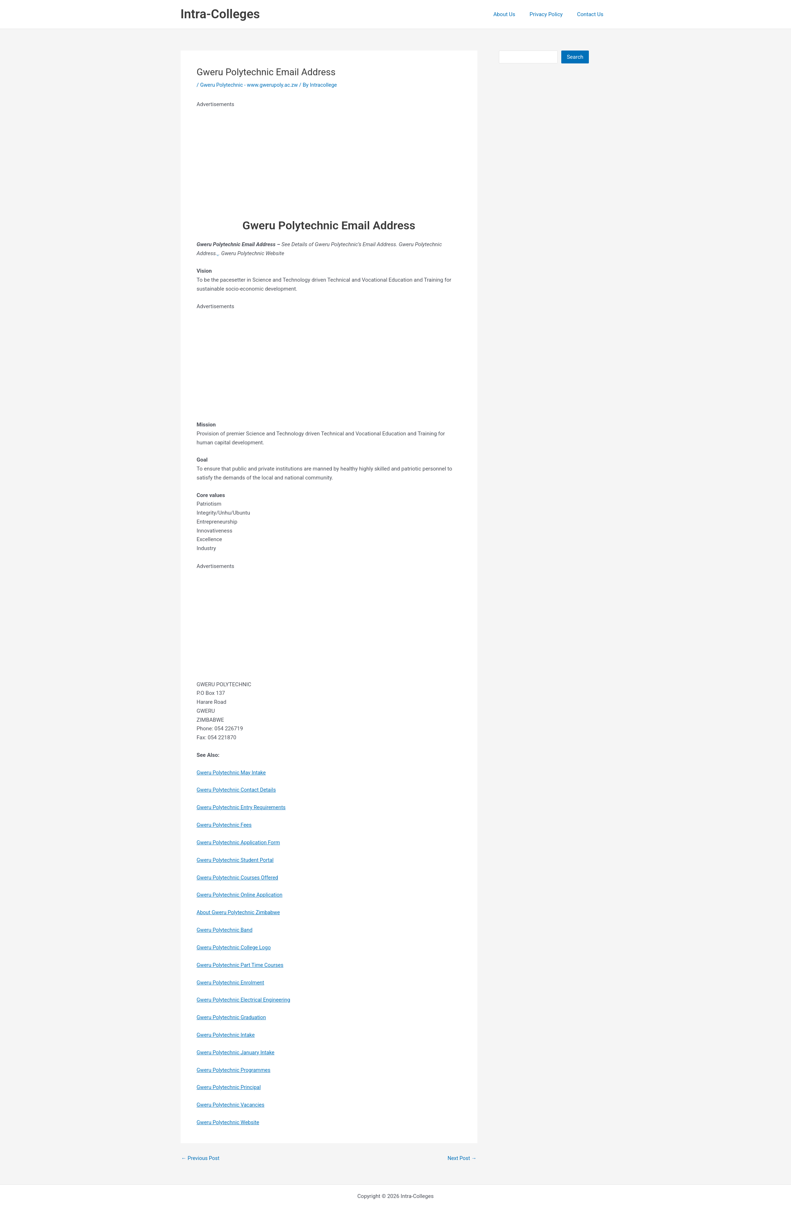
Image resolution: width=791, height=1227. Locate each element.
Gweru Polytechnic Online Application (241, 895)
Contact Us (592, 14)
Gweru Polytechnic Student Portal (237, 859)
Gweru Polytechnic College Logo (235, 947)
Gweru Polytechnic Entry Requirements (243, 807)
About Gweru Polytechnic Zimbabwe (240, 912)
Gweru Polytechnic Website (229, 1121)
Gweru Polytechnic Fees (225, 825)
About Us (513, 14)
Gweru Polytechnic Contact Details (238, 790)
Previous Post (201, 1157)
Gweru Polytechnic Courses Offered (239, 877)
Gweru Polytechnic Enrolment (232, 982)
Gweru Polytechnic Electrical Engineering (245, 999)
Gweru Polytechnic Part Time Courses (242, 964)
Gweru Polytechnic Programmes (235, 1069)
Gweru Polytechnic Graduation (233, 1017)
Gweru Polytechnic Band (226, 929)
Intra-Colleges (220, 14)
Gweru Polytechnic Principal (230, 1087)
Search (575, 57)
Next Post (461, 1157)
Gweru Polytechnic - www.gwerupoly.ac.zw (250, 85)
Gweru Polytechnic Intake (227, 1034)
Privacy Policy (551, 14)
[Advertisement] (329, 159)
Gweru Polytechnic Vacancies (232, 1104)
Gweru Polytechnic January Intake (237, 1052)
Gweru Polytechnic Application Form (240, 842)
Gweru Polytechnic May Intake (232, 772)
